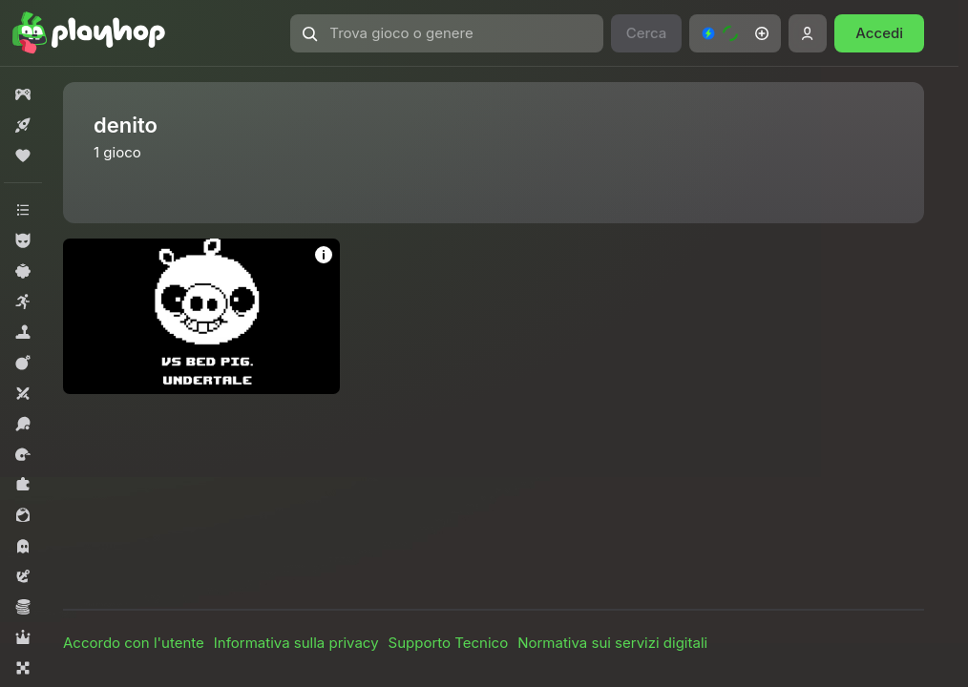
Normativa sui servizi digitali (612, 643)
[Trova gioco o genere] (446, 33)
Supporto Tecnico (449, 643)
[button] (446, 33)
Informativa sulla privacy (296, 643)
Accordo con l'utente (133, 643)
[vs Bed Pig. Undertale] (201, 316)
